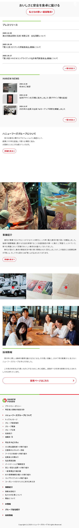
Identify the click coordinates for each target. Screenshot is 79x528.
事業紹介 (9, 487)
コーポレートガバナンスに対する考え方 (20, 482)
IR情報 (8, 504)
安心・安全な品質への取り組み (17, 468)
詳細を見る (9, 151)
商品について (10, 498)
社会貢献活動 (10, 461)
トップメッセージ (11, 419)
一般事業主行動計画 (13, 471)
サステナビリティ (12, 442)
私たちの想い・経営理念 (40, 11)
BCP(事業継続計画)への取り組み (18, 475)
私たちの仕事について (13, 495)
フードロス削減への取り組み (16, 454)
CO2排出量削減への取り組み (16, 447)
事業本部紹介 (10, 491)
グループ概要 (10, 426)
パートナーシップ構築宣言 (15, 464)
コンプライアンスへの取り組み (16, 478)
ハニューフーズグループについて (18, 415)
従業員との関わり (12, 457)
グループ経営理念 (12, 423)
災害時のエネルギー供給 (14, 450)
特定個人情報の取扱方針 (15, 410)
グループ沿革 (10, 430)
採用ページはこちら (39, 380)
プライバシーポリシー (13, 406)
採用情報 (9, 515)
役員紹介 (8, 433)
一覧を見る (69, 68)
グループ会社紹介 (12, 509)
